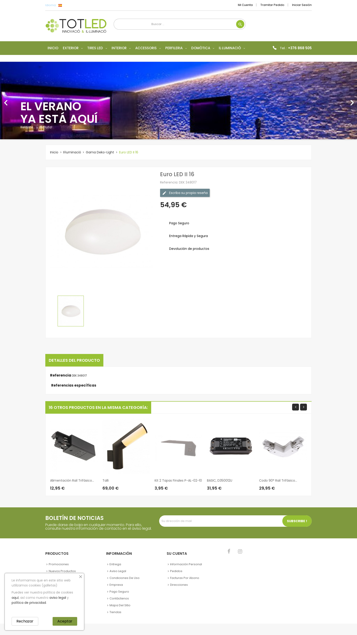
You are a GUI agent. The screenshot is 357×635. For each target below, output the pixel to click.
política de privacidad (29, 602)
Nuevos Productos (62, 571)
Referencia (60, 375)
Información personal (186, 564)
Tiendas (115, 612)
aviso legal (57, 597)
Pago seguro (119, 591)
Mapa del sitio (120, 605)
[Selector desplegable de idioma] (70, 5)
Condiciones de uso (125, 578)
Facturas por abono (184, 578)
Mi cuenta (245, 4)
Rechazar (24, 621)
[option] (178, 100)
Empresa (116, 585)
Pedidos (176, 571)
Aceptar (64, 621)
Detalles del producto (74, 360)
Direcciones (179, 585)
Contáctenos (119, 598)
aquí (15, 597)
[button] (27, 100)
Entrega (115, 564)
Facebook (228, 551)
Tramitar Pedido (272, 4)
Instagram (240, 551)
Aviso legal (118, 571)
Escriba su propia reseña (185, 193)
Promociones (59, 564)
